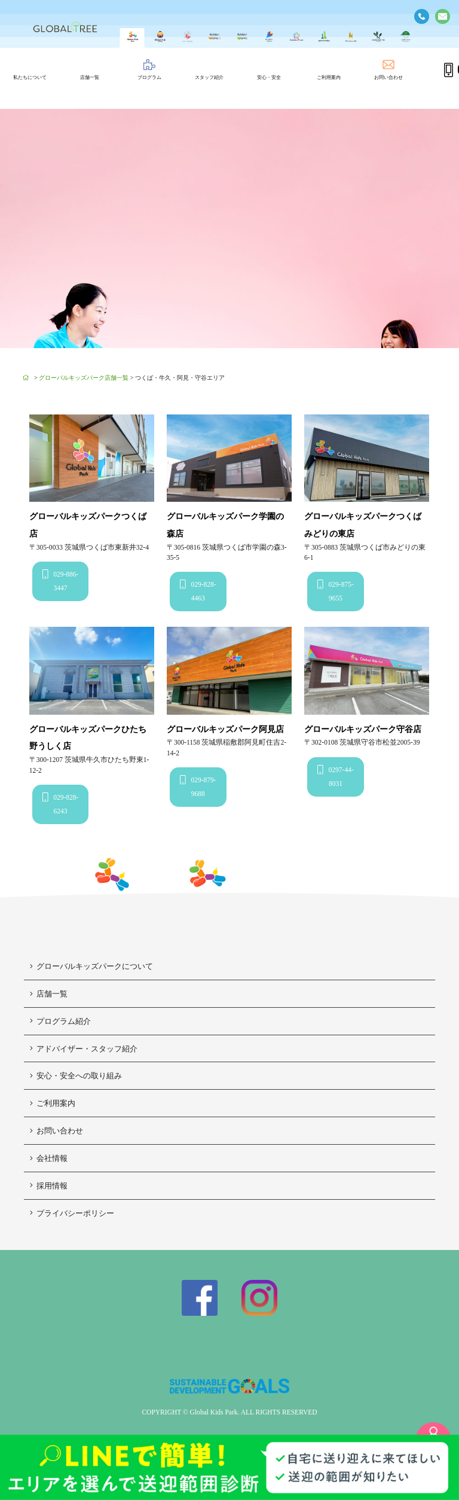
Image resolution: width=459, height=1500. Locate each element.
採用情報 (49, 1185)
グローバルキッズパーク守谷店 (362, 729)
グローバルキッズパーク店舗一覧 (83, 377)
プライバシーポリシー (72, 1213)
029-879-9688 (198, 786)
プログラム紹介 (60, 1021)
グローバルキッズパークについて (91, 966)
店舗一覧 (49, 993)
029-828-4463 (198, 591)
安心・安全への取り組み (76, 1075)
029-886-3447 (60, 580)
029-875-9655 (335, 591)
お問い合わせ (56, 1130)
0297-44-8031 (335, 776)
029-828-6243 (60, 803)
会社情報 (49, 1158)
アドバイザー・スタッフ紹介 (83, 1048)
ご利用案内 (52, 1103)
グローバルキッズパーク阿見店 (225, 729)
